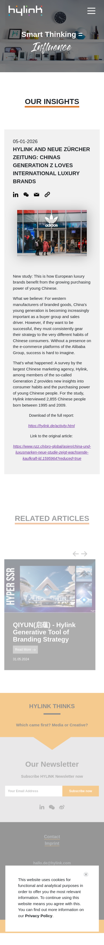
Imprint (52, 849)
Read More (25, 655)
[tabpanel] (49, 620)
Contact (52, 842)
